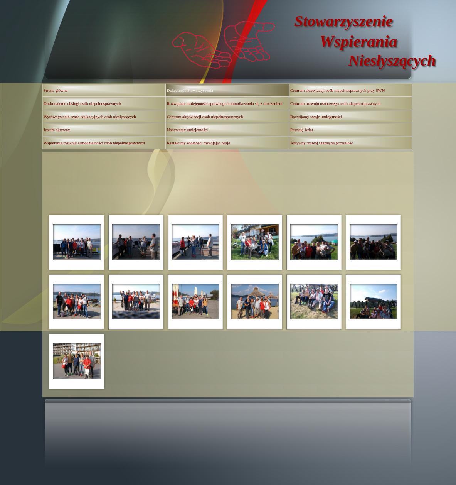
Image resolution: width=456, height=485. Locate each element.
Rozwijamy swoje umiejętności (316, 117)
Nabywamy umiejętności (187, 130)
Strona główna (55, 90)
